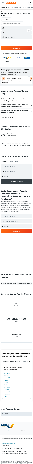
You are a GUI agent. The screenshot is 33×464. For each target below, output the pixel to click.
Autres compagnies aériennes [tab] (11, 361)
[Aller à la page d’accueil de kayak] (11, 3)
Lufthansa (6, 389)
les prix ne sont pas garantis (8, 443)
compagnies (13, 430)
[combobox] (6, 19)
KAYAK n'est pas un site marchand (17, 448)
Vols (8, 430)
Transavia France (8, 378)
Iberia (5, 396)
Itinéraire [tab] (4, 161)
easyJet (6, 375)
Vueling (6, 385)
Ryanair (6, 380)
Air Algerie (7, 387)
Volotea (6, 382)
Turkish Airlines (8, 394)
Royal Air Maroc (8, 391)
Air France (7, 373)
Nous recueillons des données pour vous (17, 451)
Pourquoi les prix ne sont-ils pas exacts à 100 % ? (17, 454)
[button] (3, 2)
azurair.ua (16, 334)
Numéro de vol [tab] (14, 161)
